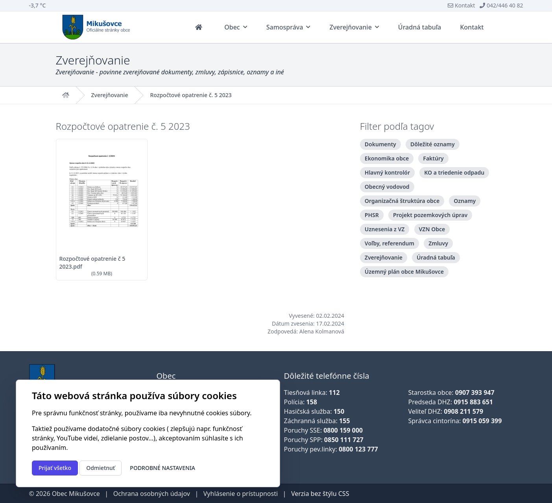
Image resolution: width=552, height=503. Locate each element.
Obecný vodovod (387, 186)
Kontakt (461, 5)
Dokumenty (380, 144)
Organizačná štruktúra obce (402, 201)
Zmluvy (438, 243)
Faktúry (433, 158)
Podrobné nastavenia (162, 468)
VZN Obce (432, 229)
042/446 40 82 (501, 5)
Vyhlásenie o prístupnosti (240, 493)
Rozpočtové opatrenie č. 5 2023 (190, 95)
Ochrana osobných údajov (151, 493)
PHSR (372, 215)
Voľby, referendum (389, 243)
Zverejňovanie (109, 95)
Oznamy (465, 201)
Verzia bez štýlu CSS (320, 493)
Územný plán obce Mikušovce (404, 271)
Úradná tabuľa (436, 257)
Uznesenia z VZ (385, 229)
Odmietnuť (100, 468)
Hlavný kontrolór (387, 172)
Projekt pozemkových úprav (430, 215)
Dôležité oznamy (432, 144)
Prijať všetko (55, 468)
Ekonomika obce (387, 158)
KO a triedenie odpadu (454, 172)
